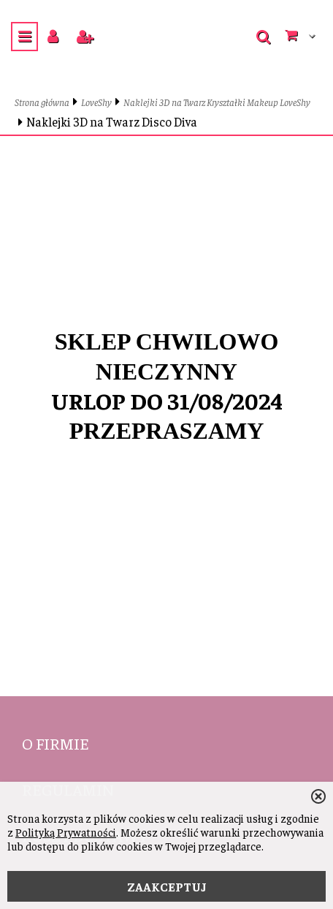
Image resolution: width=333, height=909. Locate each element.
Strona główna (42, 102)
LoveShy (96, 102)
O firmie (55, 743)
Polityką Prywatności (65, 832)
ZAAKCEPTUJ (167, 886)
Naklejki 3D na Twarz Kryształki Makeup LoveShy (216, 102)
